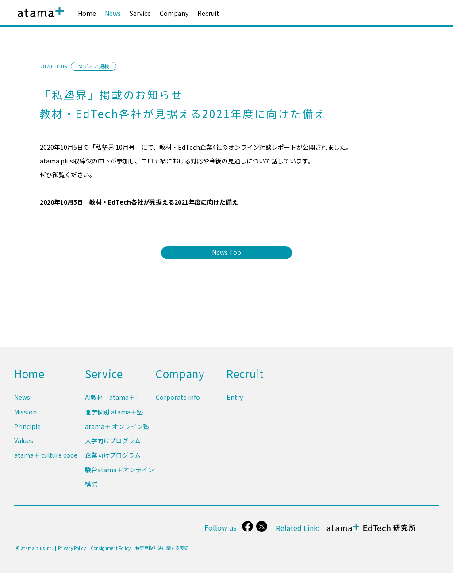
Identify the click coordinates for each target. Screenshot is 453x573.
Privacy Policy (72, 548)
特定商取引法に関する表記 (161, 548)
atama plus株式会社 (39, 18)
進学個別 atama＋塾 (114, 416)
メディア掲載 (93, 66)
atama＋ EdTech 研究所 (372, 532)
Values (23, 443)
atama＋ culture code (45, 457)
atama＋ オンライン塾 (117, 429)
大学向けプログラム (113, 443)
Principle (27, 429)
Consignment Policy (111, 548)
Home (87, 13)
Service (140, 13)
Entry (234, 402)
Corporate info (178, 402)
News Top (226, 252)
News (113, 13)
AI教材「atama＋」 (113, 402)
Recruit (208, 13)
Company (174, 13)
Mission (25, 416)
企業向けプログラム (113, 457)
